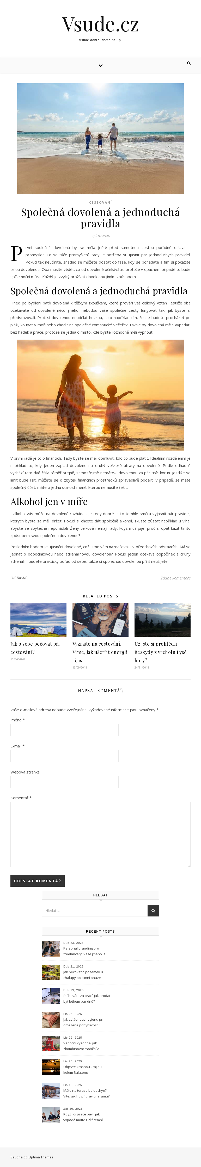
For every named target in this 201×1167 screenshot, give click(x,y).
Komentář (21, 797)
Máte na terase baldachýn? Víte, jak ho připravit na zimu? (86, 1093)
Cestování (100, 202)
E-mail (17, 745)
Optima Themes (40, 1157)
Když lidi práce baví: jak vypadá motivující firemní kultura (83, 1117)
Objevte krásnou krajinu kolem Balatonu (82, 1069)
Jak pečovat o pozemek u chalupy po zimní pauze (83, 975)
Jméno (17, 719)
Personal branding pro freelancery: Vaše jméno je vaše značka (84, 951)
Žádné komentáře (176, 578)
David (22, 577)
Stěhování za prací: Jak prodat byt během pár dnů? (86, 998)
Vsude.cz (100, 23)
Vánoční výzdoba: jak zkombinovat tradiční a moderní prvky (81, 1046)
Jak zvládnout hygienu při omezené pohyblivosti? (83, 1022)
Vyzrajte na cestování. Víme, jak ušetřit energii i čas (100, 652)
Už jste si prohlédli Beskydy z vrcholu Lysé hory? (161, 652)
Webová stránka (25, 772)
